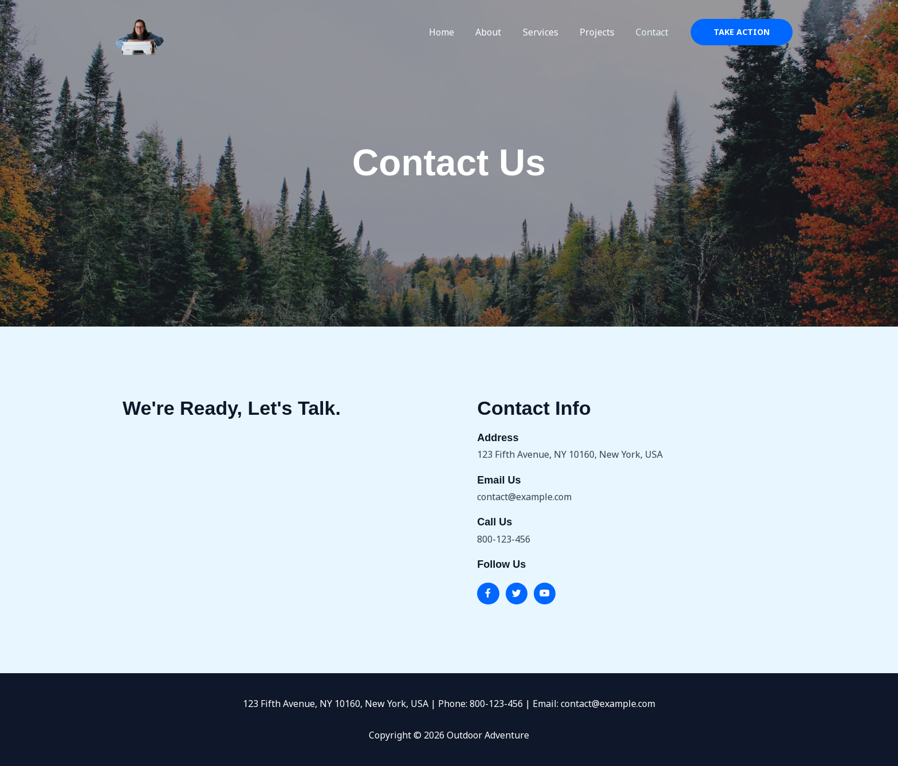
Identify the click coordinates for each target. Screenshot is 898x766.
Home (455, 32)
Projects (601, 32)
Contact (653, 32)
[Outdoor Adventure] (139, 31)
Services (548, 32)
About (499, 32)
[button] (742, 32)
